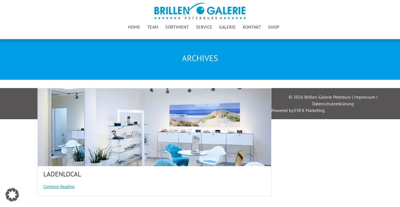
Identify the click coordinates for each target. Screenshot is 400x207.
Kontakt (252, 27)
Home (134, 27)
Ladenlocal (62, 174)
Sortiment (177, 27)
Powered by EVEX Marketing (298, 110)
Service (204, 27)
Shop (273, 27)
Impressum (365, 97)
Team (152, 27)
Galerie (227, 27)
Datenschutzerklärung (333, 103)
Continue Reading (58, 186)
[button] (12, 195)
